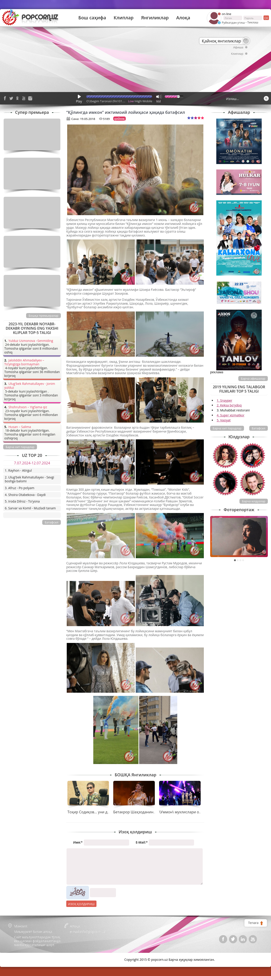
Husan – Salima (19, 427)
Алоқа (183, 17)
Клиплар (124, 17)
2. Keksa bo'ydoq (229, 405)
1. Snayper (224, 400)
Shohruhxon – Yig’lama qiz (27, 407)
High (138, 101)
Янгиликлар (155, 17)
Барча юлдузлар (253, 501)
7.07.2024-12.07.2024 (32, 463)
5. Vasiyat (224, 420)
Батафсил (258, 428)
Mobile (147, 101)
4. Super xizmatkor (230, 415)
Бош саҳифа (92, 17)
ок (266, 17)
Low (131, 101)
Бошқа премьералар (43, 316)
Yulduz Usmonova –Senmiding (30, 341)
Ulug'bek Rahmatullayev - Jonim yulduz (29, 386)
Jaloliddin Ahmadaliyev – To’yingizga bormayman (24, 362)
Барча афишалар (253, 378)
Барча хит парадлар (227, 428)
